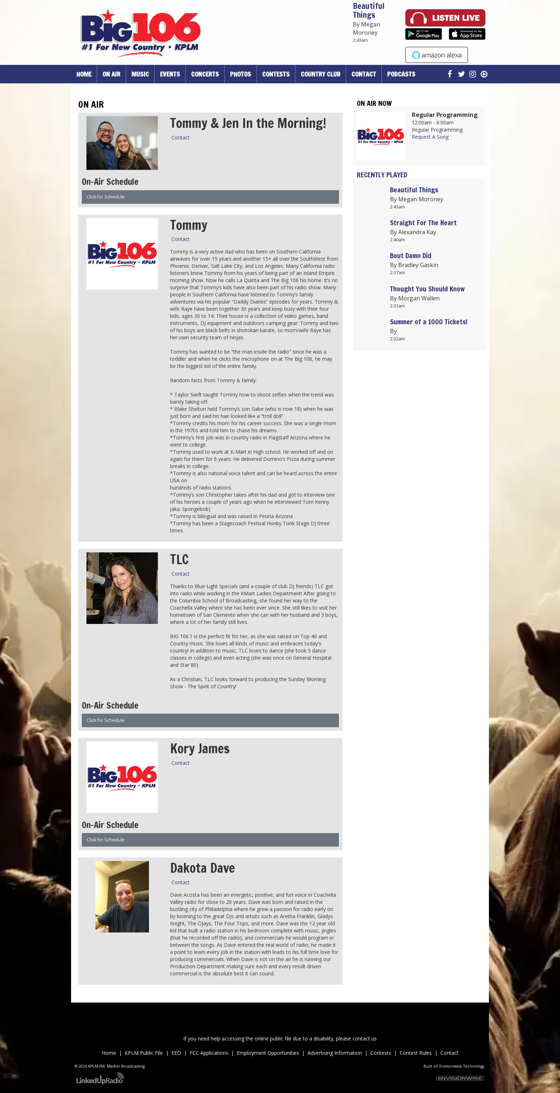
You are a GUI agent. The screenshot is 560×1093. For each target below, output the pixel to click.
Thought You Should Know (427, 289)
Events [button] (170, 74)
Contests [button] (276, 74)
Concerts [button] (205, 74)
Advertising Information (335, 1052)
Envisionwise (450, 1066)
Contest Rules (416, 1052)
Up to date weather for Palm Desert (419, 435)
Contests (380, 1052)
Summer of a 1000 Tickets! (429, 321)
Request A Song (430, 136)
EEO (176, 1052)
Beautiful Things (369, 10)
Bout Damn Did (410, 255)
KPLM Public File (144, 1052)
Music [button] (140, 74)
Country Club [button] (320, 74)
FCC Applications (210, 1052)
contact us (364, 1038)
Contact (180, 137)
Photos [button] (240, 74)
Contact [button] (363, 74)
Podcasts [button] (401, 74)
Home (83, 74)
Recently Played (382, 174)
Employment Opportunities (268, 1052)
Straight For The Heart (423, 222)
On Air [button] (111, 74)
